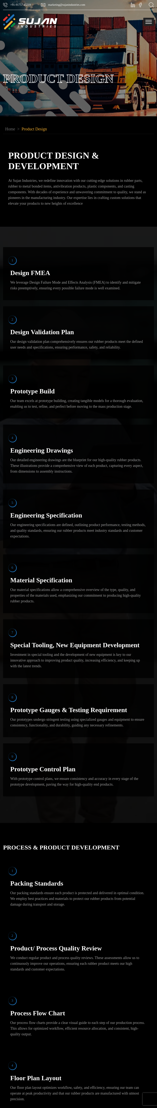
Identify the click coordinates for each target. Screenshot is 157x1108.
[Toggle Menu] (148, 22)
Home (10, 129)
